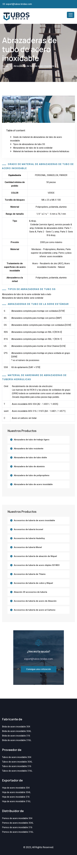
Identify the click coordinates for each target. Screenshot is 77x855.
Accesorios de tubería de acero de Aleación (35, 600)
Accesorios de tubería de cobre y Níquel (33, 583)
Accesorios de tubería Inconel (28, 529)
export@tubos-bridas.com (19, 4)
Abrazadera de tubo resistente (28, 448)
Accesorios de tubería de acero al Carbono (34, 609)
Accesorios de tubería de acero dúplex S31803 (36, 565)
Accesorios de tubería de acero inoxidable (34, 520)
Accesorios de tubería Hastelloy (29, 538)
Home (5, 66)
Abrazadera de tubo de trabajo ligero (31, 439)
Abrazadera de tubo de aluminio (29, 466)
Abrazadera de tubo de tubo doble (30, 457)
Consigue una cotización (38, 669)
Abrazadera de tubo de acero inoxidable (33, 484)
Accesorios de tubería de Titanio (30, 574)
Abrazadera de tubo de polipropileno (31, 475)
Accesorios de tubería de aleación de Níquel (35, 556)
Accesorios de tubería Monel (28, 547)
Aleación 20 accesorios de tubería (30, 592)
